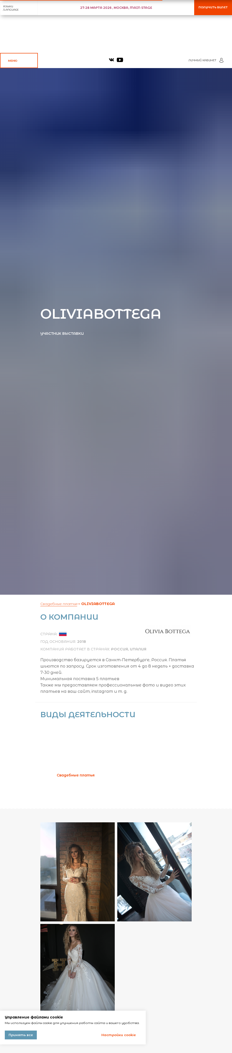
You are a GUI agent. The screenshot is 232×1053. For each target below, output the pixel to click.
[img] (111, 59)
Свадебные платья (58, 603)
